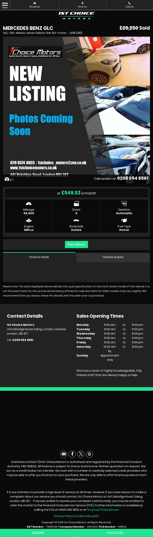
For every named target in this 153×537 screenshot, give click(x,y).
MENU (5, 5)
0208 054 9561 (132, 178)
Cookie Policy (84, 517)
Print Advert (76, 244)
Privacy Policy (63, 517)
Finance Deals (39, 258)
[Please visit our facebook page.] (72, 455)
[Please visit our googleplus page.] (89, 455)
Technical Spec (113, 258)
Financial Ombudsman (103, 511)
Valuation (114, 533)
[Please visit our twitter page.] (80, 455)
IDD (96, 517)
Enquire (38, 533)
